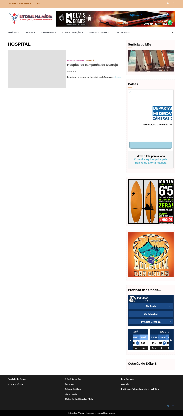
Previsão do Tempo (17, 379)
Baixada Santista (76, 60)
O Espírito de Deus (73, 379)
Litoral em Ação (71, 32)
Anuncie (125, 384)
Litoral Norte (71, 394)
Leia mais (117, 77)
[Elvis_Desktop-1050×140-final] (115, 18)
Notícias (12, 32)
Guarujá (90, 60)
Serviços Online (98, 32)
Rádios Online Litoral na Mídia (79, 399)
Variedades (47, 32)
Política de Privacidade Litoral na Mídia (140, 389)
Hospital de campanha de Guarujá (37, 69)
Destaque (69, 384)
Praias (29, 32)
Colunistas (122, 32)
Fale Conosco (127, 379)
